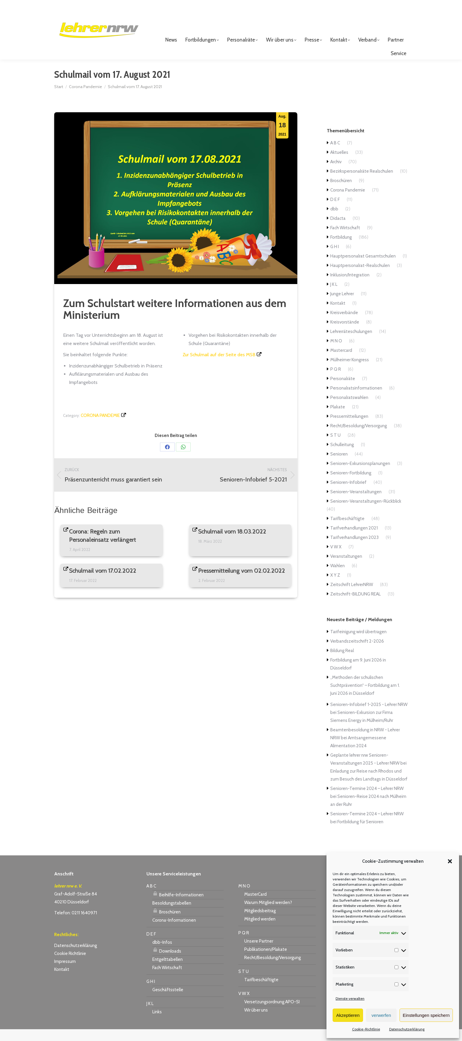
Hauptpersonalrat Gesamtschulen (363, 267)
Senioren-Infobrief (348, 494)
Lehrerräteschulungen (351, 343)
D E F (335, 211)
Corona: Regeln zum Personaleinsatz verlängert (102, 547)
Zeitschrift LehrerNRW (351, 596)
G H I (334, 258)
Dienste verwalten (350, 998)
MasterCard (255, 906)
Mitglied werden (259, 930)
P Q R (335, 381)
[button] (450, 861)
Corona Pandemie (100, 427)
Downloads (166, 962)
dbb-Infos (162, 954)
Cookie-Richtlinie (366, 1029)
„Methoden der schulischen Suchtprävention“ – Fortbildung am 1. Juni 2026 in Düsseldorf (365, 697)
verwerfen (381, 1015)
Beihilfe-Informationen (178, 905)
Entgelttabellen (167, 971)
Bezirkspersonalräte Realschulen (361, 183)
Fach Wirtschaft (345, 239)
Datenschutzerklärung (407, 1029)
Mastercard (341, 362)
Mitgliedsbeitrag (260, 922)
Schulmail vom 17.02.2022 (102, 582)
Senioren (339, 465)
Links (157, 1023)
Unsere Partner (258, 953)
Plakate (337, 418)
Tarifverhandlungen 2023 (354, 549)
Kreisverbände (344, 324)
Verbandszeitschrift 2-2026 (357, 653)
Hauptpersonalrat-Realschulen (360, 277)
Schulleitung (342, 456)
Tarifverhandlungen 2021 (354, 539)
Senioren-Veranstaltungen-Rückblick (365, 513)
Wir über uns (256, 1021)
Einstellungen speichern (426, 1015)
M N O (336, 352)
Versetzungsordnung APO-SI (272, 1013)
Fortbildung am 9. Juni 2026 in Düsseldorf (358, 675)
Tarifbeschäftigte (347, 530)
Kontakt (337, 315)
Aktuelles (339, 164)
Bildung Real (342, 662)
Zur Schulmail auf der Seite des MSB (219, 366)
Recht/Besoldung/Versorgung (358, 437)
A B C (335, 154)
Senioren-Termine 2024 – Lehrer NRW (367, 800)
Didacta (338, 230)
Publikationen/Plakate (265, 961)
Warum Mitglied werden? (268, 914)
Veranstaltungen (346, 568)
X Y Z (335, 587)
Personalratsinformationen (356, 399)
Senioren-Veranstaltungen (356, 503)
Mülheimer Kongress (349, 371)
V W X (335, 558)
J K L (333, 296)
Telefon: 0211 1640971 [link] (75, 924)
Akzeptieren (347, 1015)
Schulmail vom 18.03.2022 (232, 543)
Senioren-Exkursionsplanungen (360, 475)
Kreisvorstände (344, 333)
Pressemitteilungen (349, 428)
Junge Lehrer (342, 305)
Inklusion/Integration (349, 286)
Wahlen (337, 577)
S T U (335, 447)
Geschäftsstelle (167, 1001)
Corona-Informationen (174, 932)
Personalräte (342, 390)
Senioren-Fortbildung (350, 484)
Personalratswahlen (349, 409)
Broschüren (341, 192)
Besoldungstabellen (171, 915)
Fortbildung (341, 249)
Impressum (65, 973)
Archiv (335, 173)
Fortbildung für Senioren (360, 833)
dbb (334, 220)
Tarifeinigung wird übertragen (358, 643)
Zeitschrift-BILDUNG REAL (355, 605)
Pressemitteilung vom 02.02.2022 (241, 582)
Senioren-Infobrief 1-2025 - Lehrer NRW (368, 716)
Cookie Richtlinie (70, 965)
